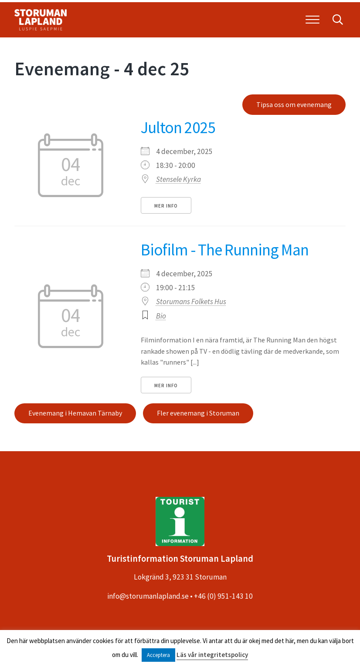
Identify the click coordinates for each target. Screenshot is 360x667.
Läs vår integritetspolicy (212, 654)
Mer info (166, 206)
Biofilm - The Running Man (225, 249)
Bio (161, 316)
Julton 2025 (178, 127)
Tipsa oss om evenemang (294, 104)
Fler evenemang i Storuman (198, 413)
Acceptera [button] (158, 655)
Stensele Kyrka (178, 179)
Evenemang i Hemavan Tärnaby (75, 413)
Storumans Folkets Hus (191, 301)
